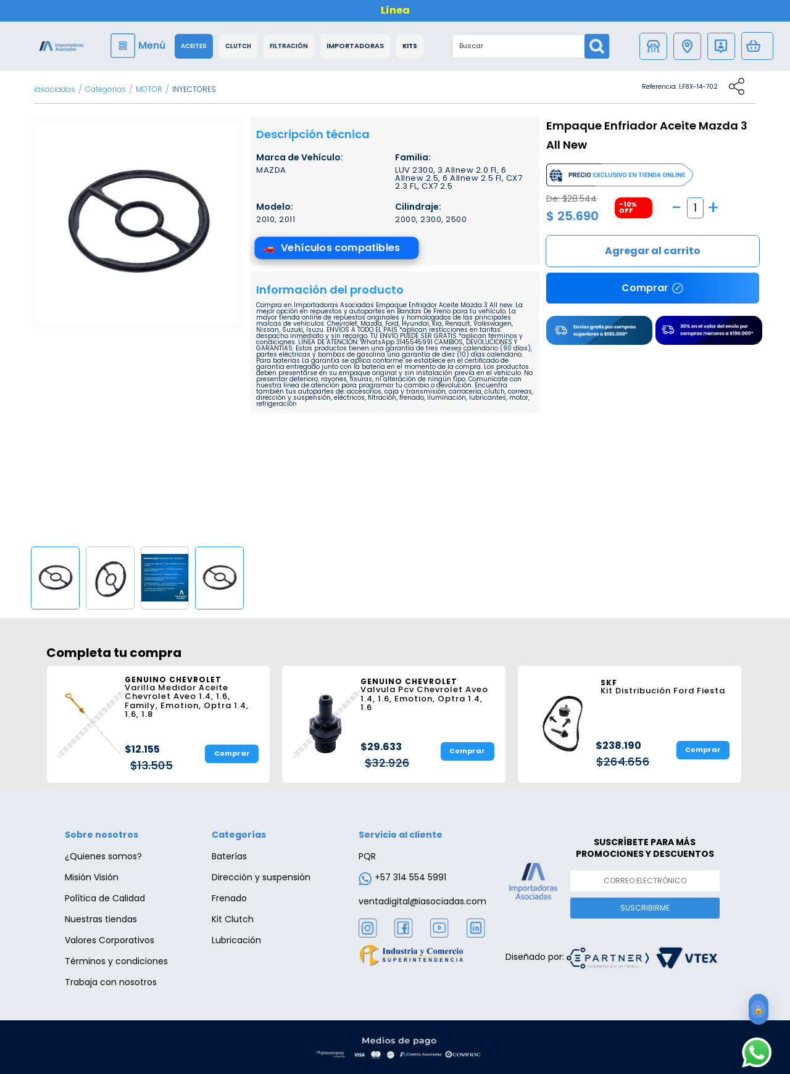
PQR (367, 856)
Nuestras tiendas (101, 919)
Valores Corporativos (109, 940)
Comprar (652, 251)
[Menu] (139, 45)
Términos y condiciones (116, 961)
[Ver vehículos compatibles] (336, 248)
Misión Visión (91, 877)
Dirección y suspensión (261, 877)
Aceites (194, 46)
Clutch (238, 46)
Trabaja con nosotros (111, 982)
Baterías (229, 856)
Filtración (289, 46)
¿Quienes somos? (103, 856)
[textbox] (518, 46)
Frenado (229, 898)
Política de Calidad (105, 898)
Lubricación (236, 940)
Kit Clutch (233, 919)
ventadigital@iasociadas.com (422, 901)
